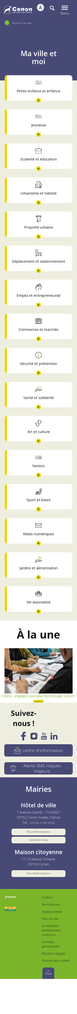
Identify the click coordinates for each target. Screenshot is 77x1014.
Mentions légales (54, 988)
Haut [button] (48, 1008)
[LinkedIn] (54, 765)
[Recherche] (50, 10)
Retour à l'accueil (21, 23)
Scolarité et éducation (38, 162)
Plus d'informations (38, 860)
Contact (47, 932)
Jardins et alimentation (38, 586)
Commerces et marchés (38, 339)
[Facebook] (23, 766)
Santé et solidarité (38, 410)
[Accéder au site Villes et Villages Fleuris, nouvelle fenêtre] (10, 944)
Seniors (38, 480)
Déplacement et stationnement (38, 268)
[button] (66, 10)
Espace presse (52, 946)
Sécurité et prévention (38, 374)
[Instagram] (33, 765)
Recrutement (51, 939)
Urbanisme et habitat (38, 198)
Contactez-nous (38, 870)
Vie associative (39, 621)
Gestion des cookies (56, 995)
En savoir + (39, 728)
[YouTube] (44, 765)
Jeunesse (38, 127)
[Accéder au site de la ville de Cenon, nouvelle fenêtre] (10, 932)
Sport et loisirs (39, 515)
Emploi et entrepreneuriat (39, 304)
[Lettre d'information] (38, 778)
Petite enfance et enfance (38, 92)
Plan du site (50, 953)
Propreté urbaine (38, 233)
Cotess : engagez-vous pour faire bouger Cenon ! (38, 719)
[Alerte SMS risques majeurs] (38, 796)
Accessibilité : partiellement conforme (51, 965)
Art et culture (38, 445)
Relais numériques (38, 551)
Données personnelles (51, 979)
